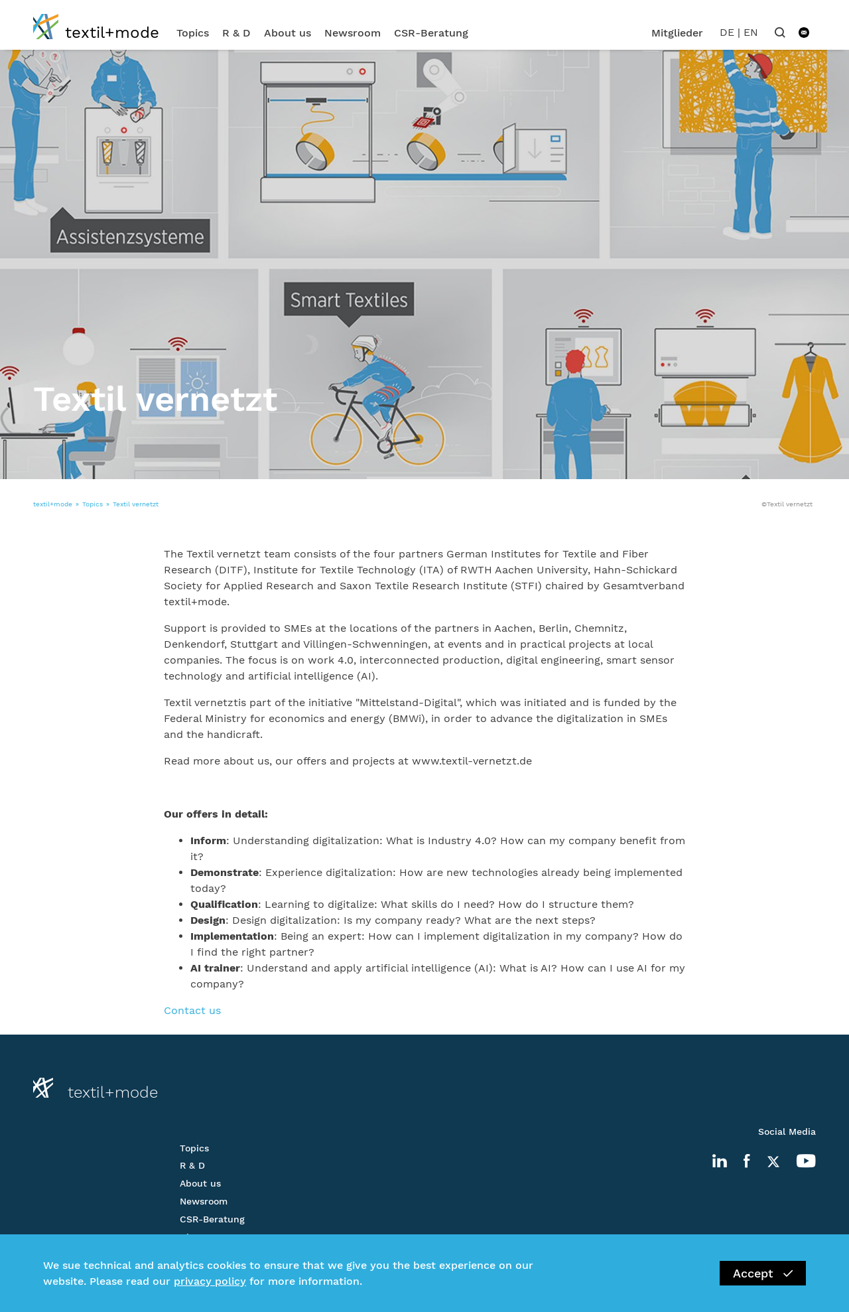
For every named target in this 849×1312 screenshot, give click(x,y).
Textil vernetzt (136, 504)
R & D (236, 33)
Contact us (192, 1010)
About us (287, 33)
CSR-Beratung (431, 33)
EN (751, 32)
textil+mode (52, 504)
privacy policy (210, 1281)
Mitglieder (677, 33)
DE (727, 32)
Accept (763, 1273)
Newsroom (352, 33)
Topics (192, 33)
